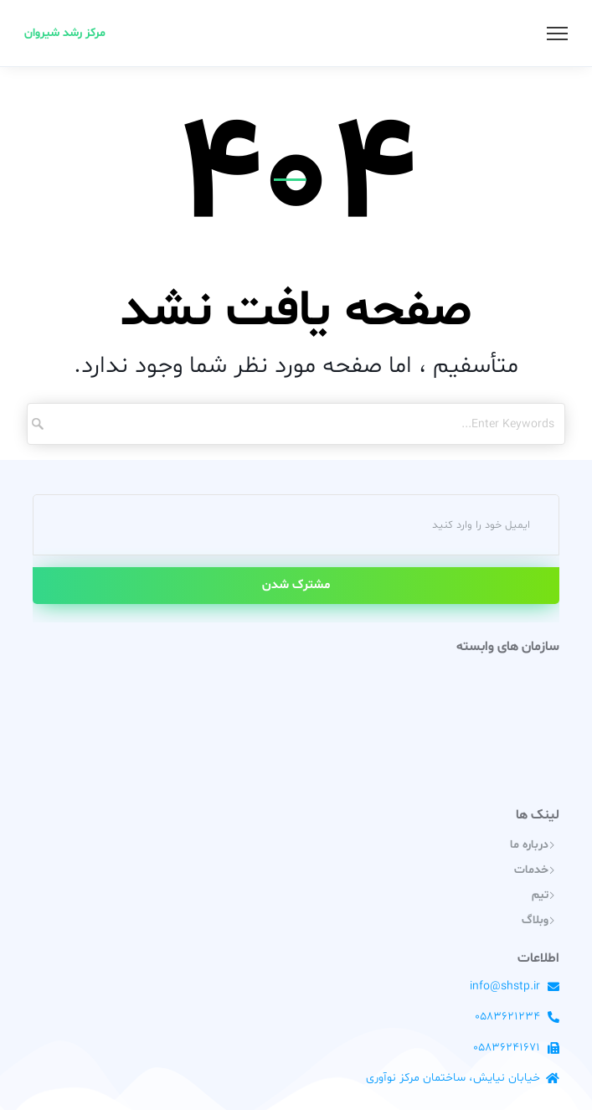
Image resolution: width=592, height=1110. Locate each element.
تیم (540, 895)
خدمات (531, 870)
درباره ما (529, 845)
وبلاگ (535, 920)
